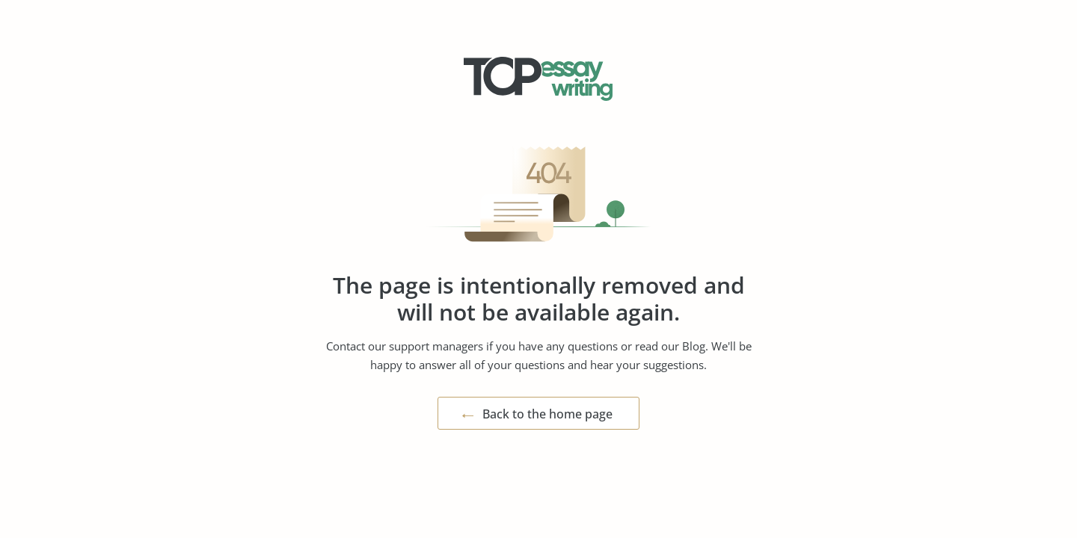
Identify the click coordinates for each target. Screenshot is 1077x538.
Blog (693, 345)
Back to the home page (547, 414)
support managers (436, 345)
